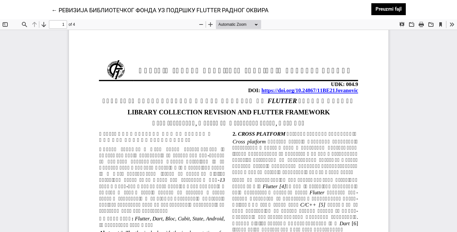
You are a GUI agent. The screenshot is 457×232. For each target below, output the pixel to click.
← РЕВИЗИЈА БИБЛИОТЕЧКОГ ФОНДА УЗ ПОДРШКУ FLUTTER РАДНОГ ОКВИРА (160, 10)
